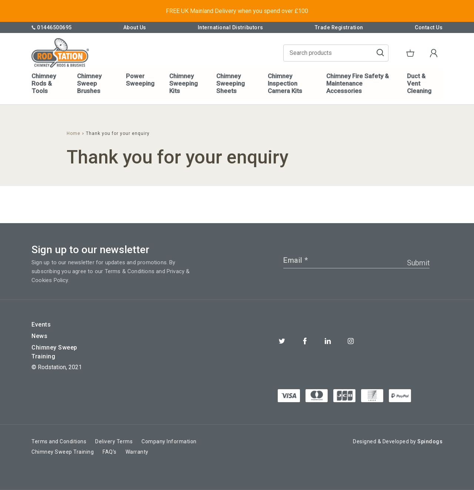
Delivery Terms (114, 441)
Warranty (137, 452)
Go (384, 53)
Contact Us (429, 27)
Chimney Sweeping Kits (183, 83)
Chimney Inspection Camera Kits (284, 83)
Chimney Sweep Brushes (89, 83)
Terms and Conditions (58, 441)
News (39, 336)
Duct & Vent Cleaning (419, 83)
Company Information (169, 441)
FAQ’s (110, 452)
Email (295, 260)
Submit (418, 262)
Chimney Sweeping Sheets (230, 83)
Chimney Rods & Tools (43, 83)
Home (73, 133)
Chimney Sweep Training (54, 352)
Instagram (350, 341)
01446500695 (51, 27)
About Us (134, 27)
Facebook (304, 341)
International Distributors (230, 27)
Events (41, 324)
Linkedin (327, 341)
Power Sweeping (140, 79)
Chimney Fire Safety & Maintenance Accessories (357, 83)
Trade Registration (338, 27)
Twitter (281, 341)
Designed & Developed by (398, 441)
